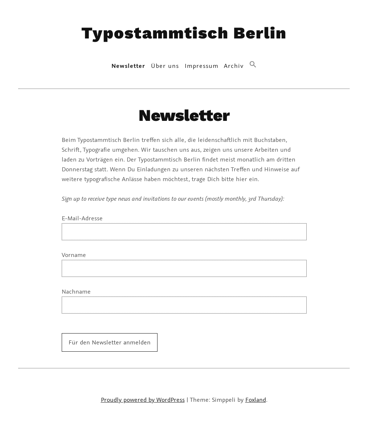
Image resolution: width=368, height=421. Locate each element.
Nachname (76, 291)
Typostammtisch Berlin (184, 32)
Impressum (201, 66)
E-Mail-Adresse (82, 218)
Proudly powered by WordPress (143, 400)
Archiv (234, 66)
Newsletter (128, 66)
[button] (253, 64)
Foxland (255, 400)
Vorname (74, 255)
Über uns (165, 66)
